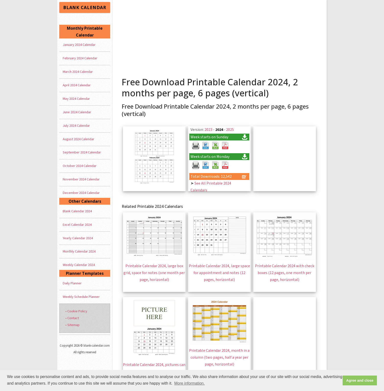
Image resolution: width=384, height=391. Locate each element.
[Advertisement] (220, 36)
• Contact (72, 318)
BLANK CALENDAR (84, 7)
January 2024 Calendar (79, 44)
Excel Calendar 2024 (77, 224)
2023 (208, 129)
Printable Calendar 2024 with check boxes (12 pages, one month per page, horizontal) (284, 272)
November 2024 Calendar (81, 179)
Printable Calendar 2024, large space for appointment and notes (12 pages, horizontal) (219, 272)
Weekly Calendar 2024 (79, 264)
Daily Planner (72, 283)
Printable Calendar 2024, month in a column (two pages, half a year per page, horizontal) (219, 357)
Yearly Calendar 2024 (78, 238)
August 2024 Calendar (78, 139)
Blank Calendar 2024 (77, 211)
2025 (230, 129)
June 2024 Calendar (77, 112)
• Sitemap (72, 325)
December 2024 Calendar (81, 192)
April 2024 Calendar (77, 85)
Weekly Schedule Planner (81, 296)
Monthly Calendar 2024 (79, 251)
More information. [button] (189, 383)
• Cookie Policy (76, 311)
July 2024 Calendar (76, 125)
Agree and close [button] (359, 380)
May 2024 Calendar (76, 98)
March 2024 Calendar (78, 71)
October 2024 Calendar (79, 165)
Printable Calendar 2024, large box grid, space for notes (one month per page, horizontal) (154, 272)
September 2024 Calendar (82, 152)
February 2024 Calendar (80, 58)
